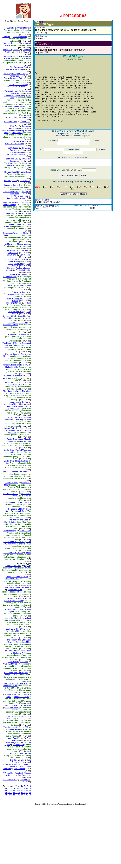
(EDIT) (39, 22)
